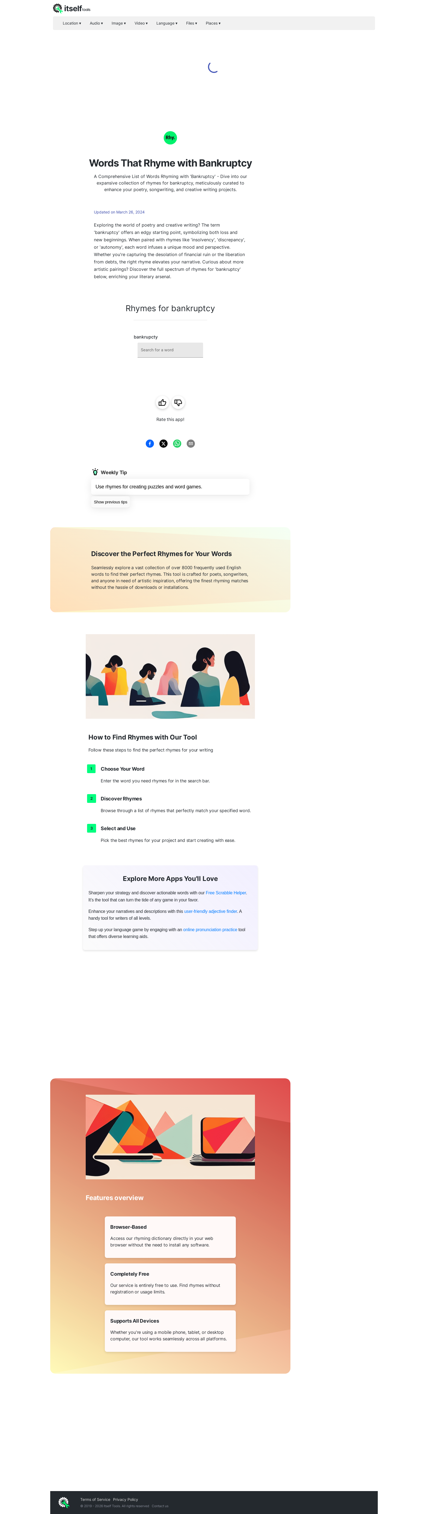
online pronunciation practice (210, 929)
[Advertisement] (334, 196)
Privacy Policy (125, 1499)
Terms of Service (95, 1499)
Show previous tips (110, 502)
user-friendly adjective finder (210, 911)
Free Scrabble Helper (226, 892)
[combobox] (170, 350)
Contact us (160, 1506)
